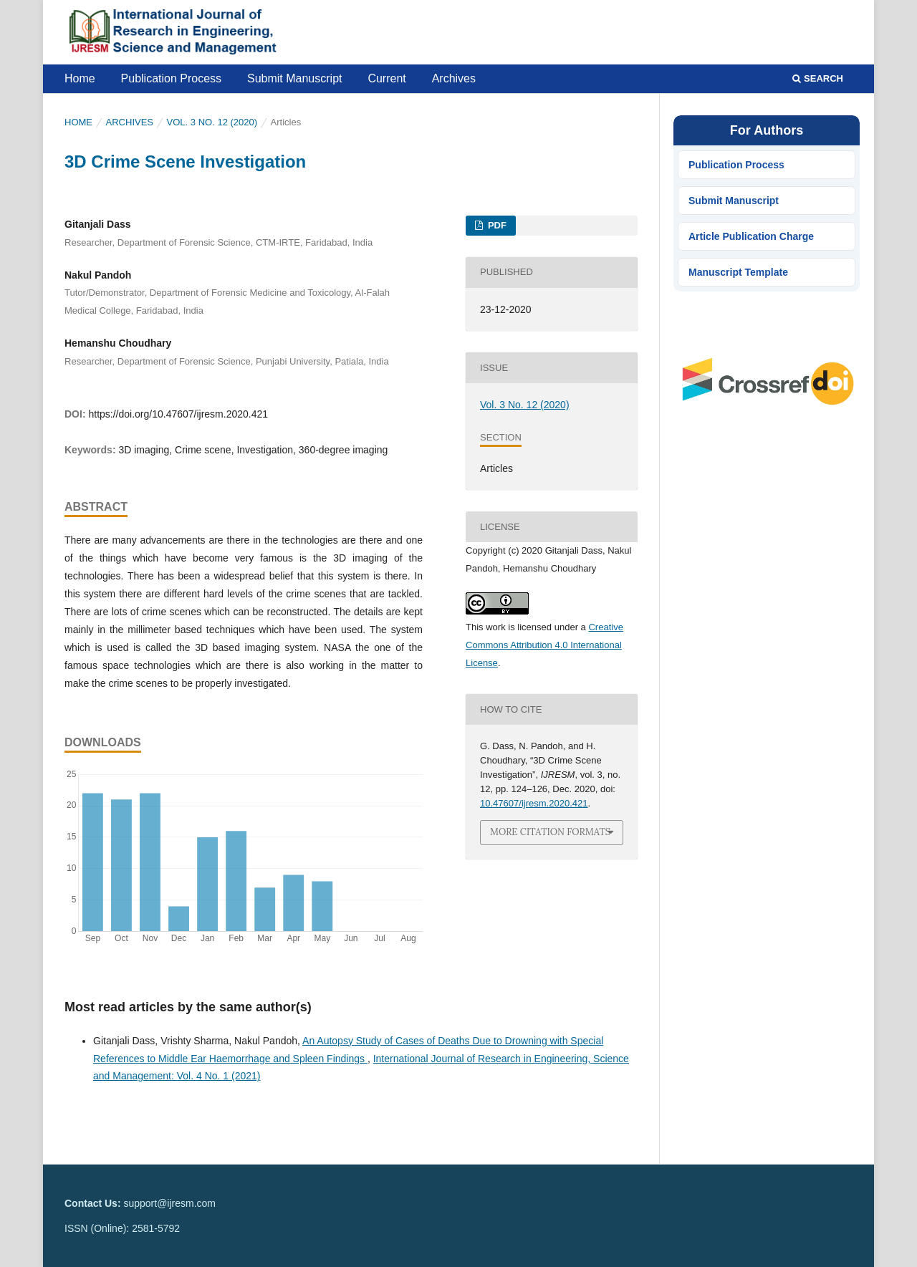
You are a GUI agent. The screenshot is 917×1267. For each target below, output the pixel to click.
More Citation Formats (550, 832)
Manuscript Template (738, 272)
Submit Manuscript (294, 78)
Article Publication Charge (751, 236)
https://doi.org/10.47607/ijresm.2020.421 (178, 414)
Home (79, 78)
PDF (495, 225)
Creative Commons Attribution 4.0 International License (544, 645)
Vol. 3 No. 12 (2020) (212, 122)
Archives (454, 78)
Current (386, 78)
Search (817, 78)
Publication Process (171, 78)
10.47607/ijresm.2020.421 (534, 803)
